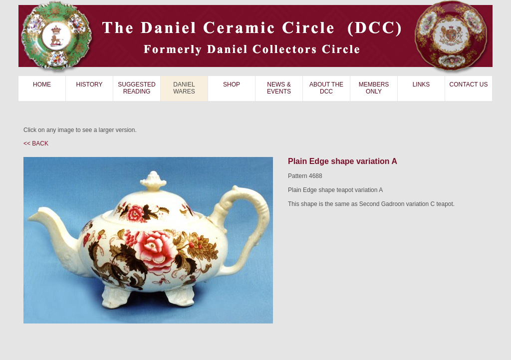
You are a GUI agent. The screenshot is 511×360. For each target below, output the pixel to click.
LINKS (421, 84)
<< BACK (35, 143)
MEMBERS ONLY (374, 88)
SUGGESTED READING (136, 88)
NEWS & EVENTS (279, 88)
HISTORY (89, 84)
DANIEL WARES (184, 88)
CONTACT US (469, 84)
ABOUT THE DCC (326, 88)
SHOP (231, 84)
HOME (42, 84)
